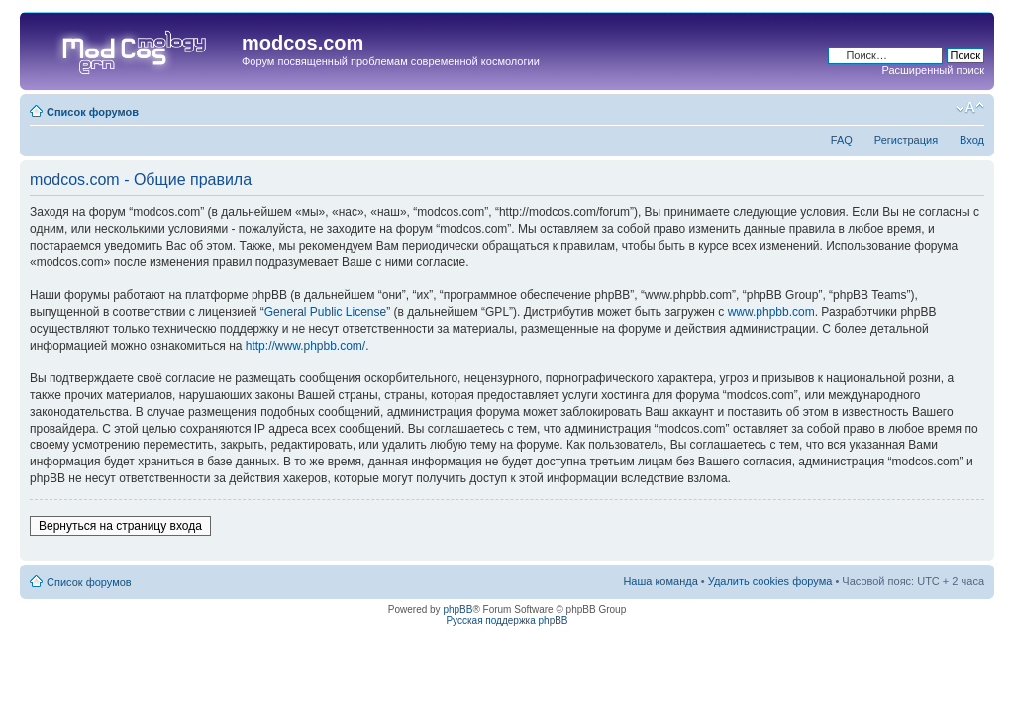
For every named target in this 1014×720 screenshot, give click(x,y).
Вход (972, 140)
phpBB (457, 609)
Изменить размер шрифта (970, 108)
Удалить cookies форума (770, 581)
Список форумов (93, 112)
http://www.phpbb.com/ (305, 346)
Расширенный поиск (932, 70)
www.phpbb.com (771, 312)
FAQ (842, 140)
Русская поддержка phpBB (506, 620)
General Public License (325, 312)
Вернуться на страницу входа (120, 526)
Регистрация (906, 140)
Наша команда (660, 581)
